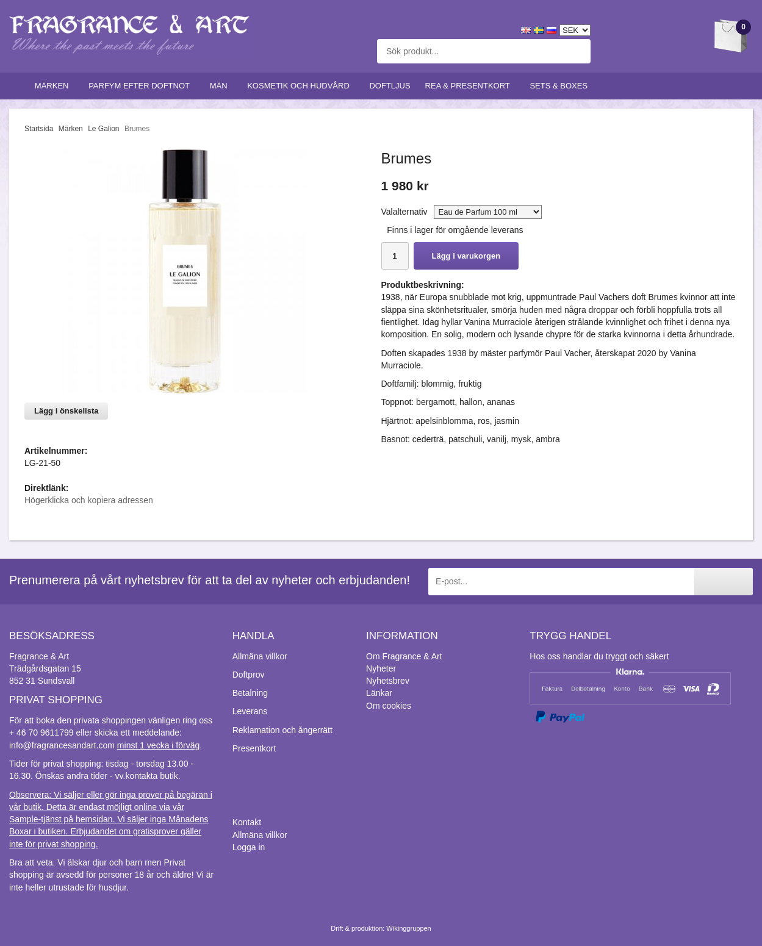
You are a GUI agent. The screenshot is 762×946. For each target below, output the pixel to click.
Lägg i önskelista (66, 410)
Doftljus (389, 85)
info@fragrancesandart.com (62, 745)
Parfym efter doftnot (141, 85)
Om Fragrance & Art (404, 656)
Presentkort (254, 748)
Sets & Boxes (561, 85)
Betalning (250, 693)
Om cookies (388, 706)
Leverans (250, 711)
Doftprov (248, 674)
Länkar (379, 693)
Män (221, 85)
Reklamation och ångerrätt (282, 730)
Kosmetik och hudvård (300, 85)
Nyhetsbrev (387, 681)
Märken (54, 85)
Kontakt (246, 822)
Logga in (248, 847)
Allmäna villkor (259, 656)
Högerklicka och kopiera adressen (88, 500)
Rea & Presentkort (470, 85)
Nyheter (381, 668)
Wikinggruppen (408, 928)
